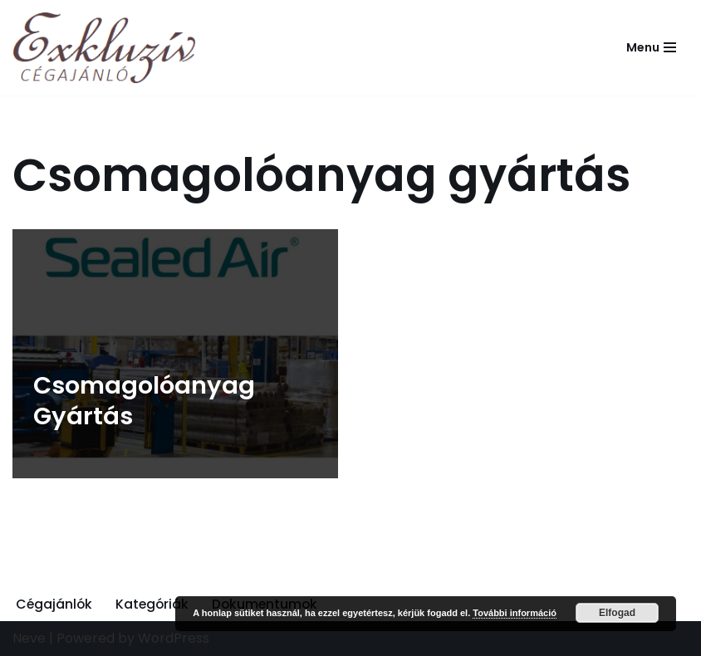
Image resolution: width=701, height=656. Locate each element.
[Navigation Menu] (651, 47)
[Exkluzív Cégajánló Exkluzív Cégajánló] (108, 48)
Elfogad (617, 613)
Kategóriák (154, 604)
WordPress (173, 639)
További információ (514, 613)
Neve (29, 639)
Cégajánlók (55, 604)
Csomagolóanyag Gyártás (144, 401)
